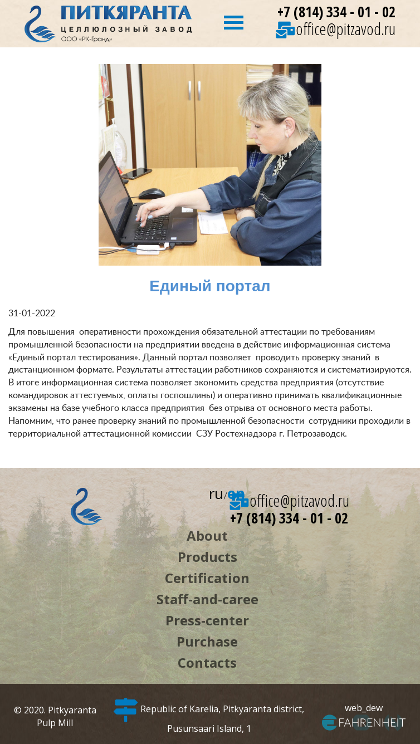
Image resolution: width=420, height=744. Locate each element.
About (207, 535)
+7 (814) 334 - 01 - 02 (336, 12)
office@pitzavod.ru (335, 28)
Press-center (207, 620)
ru (216, 493)
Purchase (207, 641)
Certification (207, 578)
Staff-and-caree (207, 599)
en (236, 493)
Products (207, 556)
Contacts (207, 662)
